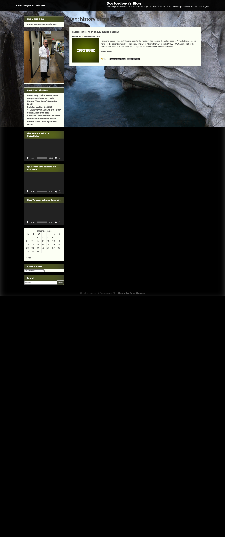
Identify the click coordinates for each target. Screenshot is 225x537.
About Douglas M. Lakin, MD (30, 5)
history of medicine (118, 59)
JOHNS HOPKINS (133, 59)
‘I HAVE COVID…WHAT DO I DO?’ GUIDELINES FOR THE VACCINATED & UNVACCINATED (44, 113)
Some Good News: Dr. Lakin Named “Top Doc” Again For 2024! (42, 121)
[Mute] (56, 158)
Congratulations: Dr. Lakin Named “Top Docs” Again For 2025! (42, 101)
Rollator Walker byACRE (39, 107)
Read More (106, 51)
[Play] (27, 158)
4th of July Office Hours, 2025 (42, 95)
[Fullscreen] (60, 158)
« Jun (28, 258)
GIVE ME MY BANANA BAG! (95, 32)
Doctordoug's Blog (123, 3)
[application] (44, 150)
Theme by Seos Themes (131, 293)
